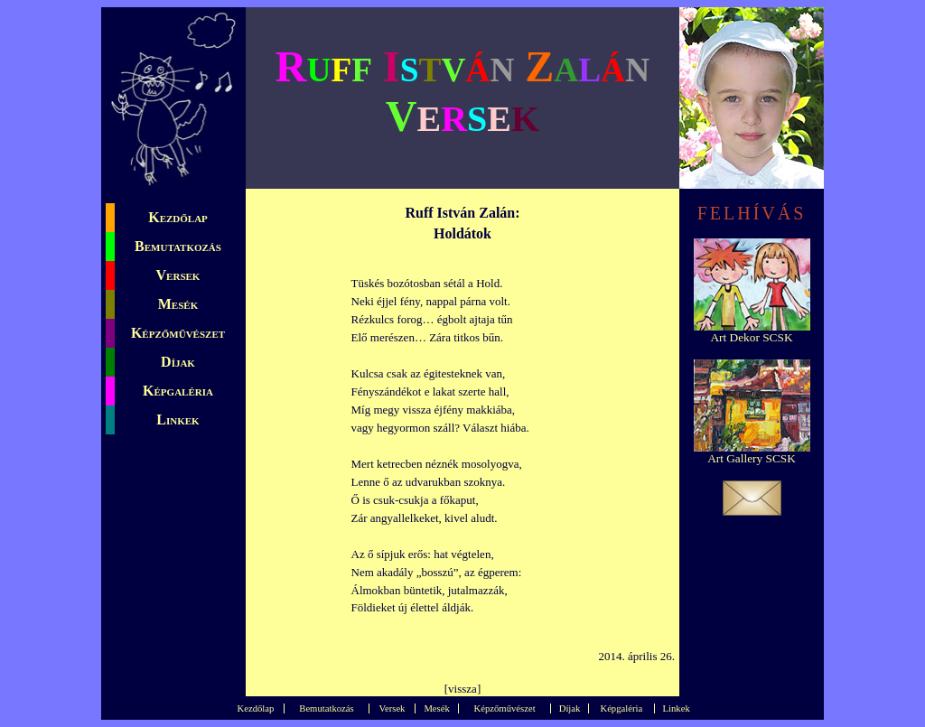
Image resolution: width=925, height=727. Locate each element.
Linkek (177, 419)
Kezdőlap (178, 217)
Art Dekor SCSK (751, 337)
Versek (178, 275)
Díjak (178, 361)
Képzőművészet (178, 332)
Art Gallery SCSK (751, 458)
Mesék (178, 304)
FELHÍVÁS (752, 213)
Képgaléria (178, 390)
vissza (462, 688)
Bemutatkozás (178, 246)
